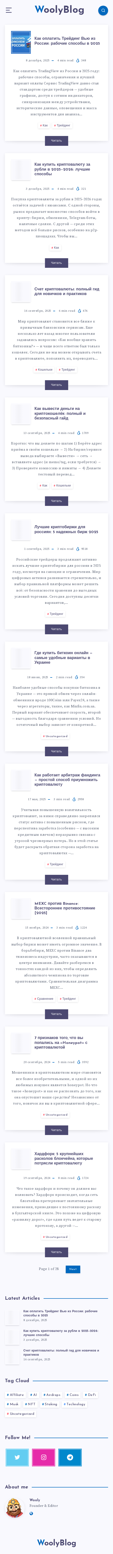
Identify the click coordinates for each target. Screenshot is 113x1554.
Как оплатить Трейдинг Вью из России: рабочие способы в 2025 (67, 41)
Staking (51, 1404)
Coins (74, 1395)
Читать (56, 140)
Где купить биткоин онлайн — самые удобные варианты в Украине (63, 657)
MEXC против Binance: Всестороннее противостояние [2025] (64, 908)
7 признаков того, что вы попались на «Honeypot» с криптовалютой (60, 1042)
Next (73, 1269)
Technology (75, 1404)
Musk (14, 1404)
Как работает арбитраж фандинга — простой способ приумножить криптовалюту (67, 780)
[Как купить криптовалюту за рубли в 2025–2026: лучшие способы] (12, 1337)
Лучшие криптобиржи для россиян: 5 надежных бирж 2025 (66, 529)
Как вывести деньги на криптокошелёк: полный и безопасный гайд (60, 413)
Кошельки (45, 369)
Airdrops (53, 1395)
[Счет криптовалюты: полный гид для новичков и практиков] (12, 1357)
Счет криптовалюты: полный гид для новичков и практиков (66, 291)
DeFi (92, 1395)
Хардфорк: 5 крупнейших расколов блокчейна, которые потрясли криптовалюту (63, 1158)
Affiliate (17, 1395)
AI (35, 1395)
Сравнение (45, 999)
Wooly (35, 1500)
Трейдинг (63, 125)
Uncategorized (57, 736)
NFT (32, 1404)
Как (45, 125)
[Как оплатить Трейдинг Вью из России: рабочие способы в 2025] (12, 1317)
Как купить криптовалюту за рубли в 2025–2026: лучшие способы (62, 169)
